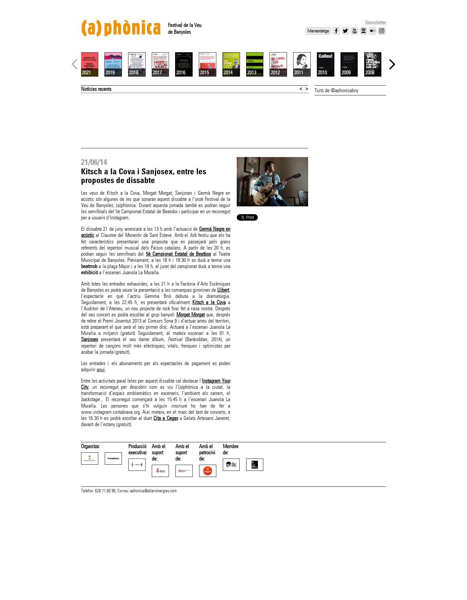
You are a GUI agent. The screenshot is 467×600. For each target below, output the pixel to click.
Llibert (223, 367)
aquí (101, 446)
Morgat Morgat (190, 391)
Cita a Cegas (165, 495)
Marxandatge (318, 31)
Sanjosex (89, 416)
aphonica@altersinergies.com (153, 592)
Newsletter (375, 22)
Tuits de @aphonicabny (336, 167)
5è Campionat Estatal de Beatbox (178, 331)
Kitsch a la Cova (209, 379)
